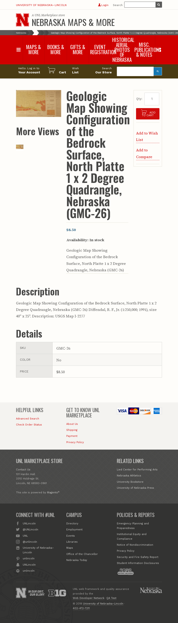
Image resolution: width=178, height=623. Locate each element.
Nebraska (21, 32)
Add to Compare (144, 153)
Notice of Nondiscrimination (135, 544)
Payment (71, 436)
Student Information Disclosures (138, 563)
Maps (69, 547)
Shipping (71, 430)
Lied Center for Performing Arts (137, 469)
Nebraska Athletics (129, 475)
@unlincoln (30, 541)
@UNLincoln (30, 529)
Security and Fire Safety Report (137, 557)
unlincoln (29, 558)
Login (103, 5)
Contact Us (23, 469)
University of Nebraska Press (135, 487)
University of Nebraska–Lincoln (41, 5)
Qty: (139, 98)
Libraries (72, 541)
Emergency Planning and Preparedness (133, 526)
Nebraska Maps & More (73, 22)
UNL (25, 535)
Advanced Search (27, 418)
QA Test (111, 598)
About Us (72, 424)
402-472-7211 (81, 608)
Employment (74, 529)
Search (118, 5)
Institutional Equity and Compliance (131, 536)
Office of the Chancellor (82, 554)
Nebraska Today (76, 560)
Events (70, 535)
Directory (72, 523)
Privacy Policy (75, 442)
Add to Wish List (147, 136)
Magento (52, 492)
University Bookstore (130, 481)
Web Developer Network (88, 598)
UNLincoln (29, 523)
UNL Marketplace (46, 15)
